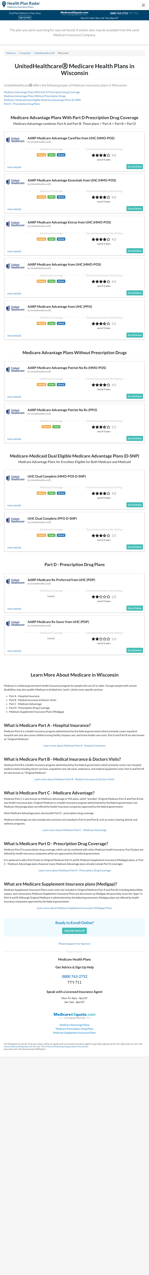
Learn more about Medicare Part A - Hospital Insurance (74, 745)
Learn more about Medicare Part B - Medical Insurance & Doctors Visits (74, 779)
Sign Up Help (24, 17)
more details (14, 167)
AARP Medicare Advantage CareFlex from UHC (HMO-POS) (71, 138)
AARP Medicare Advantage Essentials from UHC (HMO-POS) (72, 180)
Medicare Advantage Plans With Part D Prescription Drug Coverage (42, 92)
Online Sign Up (74, 930)
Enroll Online (134, 166)
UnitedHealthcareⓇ (44, 53)
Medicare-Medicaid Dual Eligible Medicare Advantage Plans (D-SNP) (42, 99)
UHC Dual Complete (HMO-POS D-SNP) (57, 476)
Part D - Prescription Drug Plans (22, 103)
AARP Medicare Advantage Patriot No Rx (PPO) (62, 410)
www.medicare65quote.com (18, 1046)
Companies (25, 53)
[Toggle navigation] (143, 5)
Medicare (11, 53)
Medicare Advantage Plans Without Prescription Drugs (35, 95)
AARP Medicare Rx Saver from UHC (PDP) (58, 622)
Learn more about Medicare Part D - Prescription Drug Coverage (75, 870)
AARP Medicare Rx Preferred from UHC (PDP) (61, 580)
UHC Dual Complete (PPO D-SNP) (52, 518)
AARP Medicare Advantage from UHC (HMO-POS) (64, 264)
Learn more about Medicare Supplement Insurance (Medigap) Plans (74, 907)
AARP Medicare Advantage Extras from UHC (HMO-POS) (69, 222)
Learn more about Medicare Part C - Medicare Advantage (75, 830)
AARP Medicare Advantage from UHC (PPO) (60, 306)
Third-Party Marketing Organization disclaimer (64, 1046)
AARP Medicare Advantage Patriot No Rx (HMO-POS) (67, 368)
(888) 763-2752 (119, 13)
